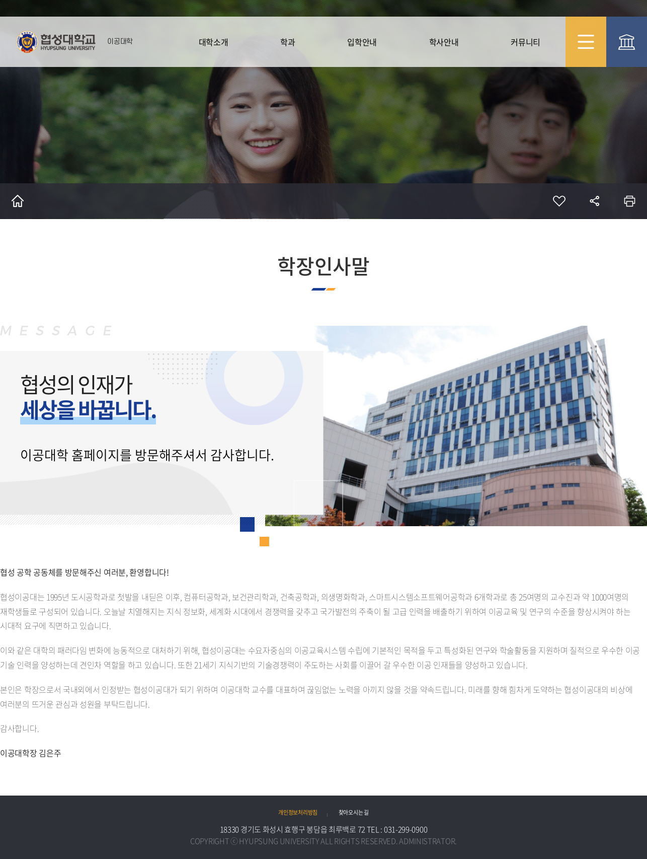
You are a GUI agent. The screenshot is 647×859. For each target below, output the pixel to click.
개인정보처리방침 (297, 812)
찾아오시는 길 (354, 812)
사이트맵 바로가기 (585, 42)
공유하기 (594, 201)
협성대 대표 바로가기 (626, 42)
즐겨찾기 (559, 201)
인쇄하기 (629, 201)
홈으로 (17, 201)
